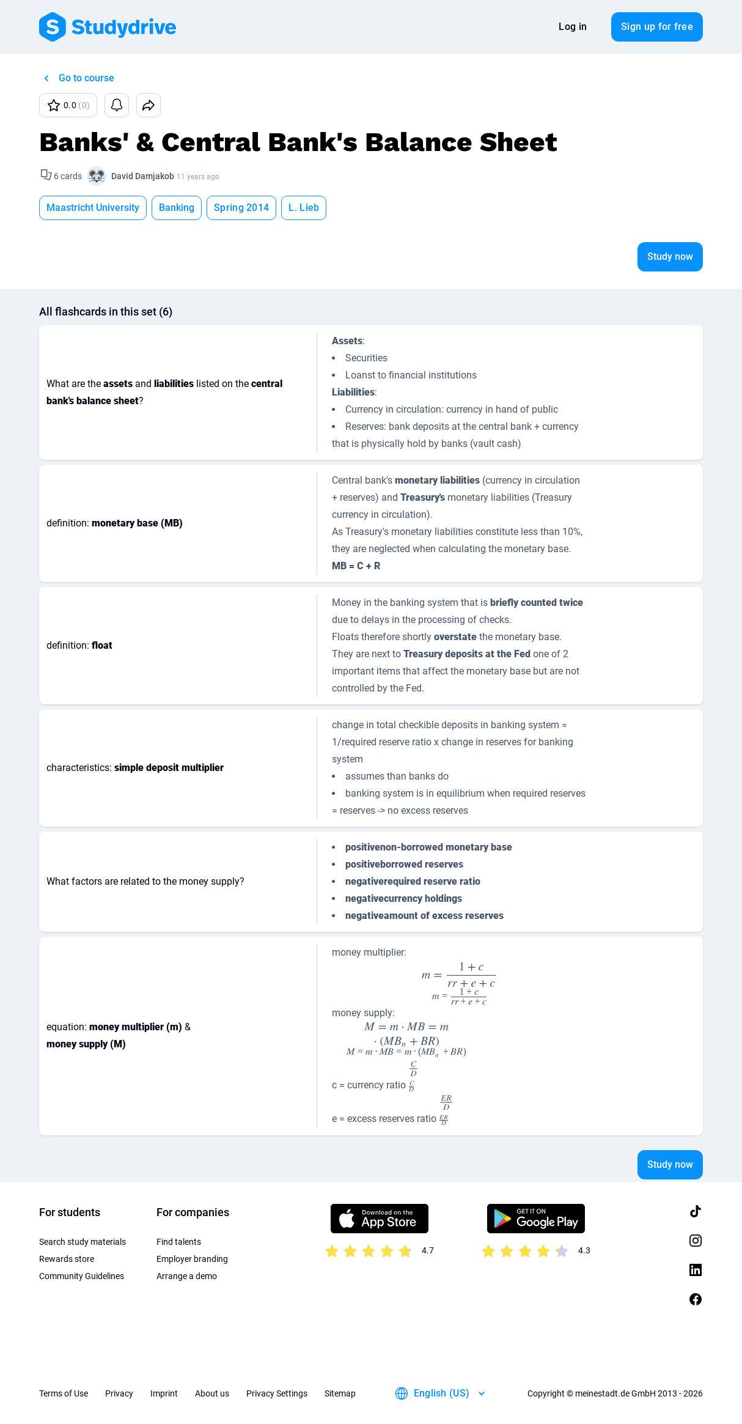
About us (212, 1393)
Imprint (164, 1393)
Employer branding (192, 1259)
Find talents (178, 1242)
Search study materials (82, 1242)
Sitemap (340, 1393)
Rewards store (66, 1259)
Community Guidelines (81, 1276)
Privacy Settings (276, 1393)
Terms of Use (63, 1393)
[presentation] (460, 983)
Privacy (119, 1393)
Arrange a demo (186, 1276)
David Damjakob (142, 176)
